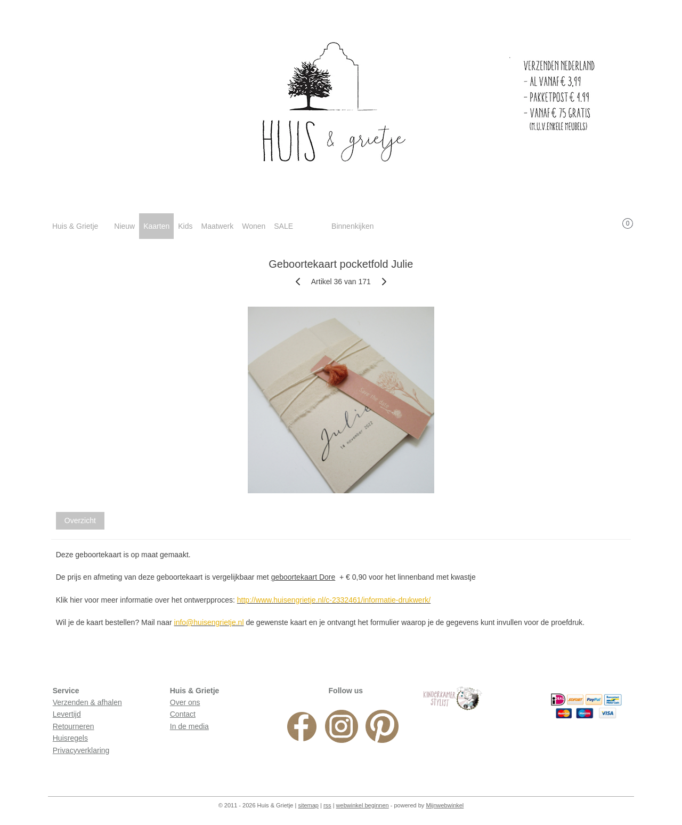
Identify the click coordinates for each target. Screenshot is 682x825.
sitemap (308, 805)
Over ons (185, 702)
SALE (283, 226)
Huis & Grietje (75, 226)
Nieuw (124, 226)
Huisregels (70, 738)
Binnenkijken (352, 226)
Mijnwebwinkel (445, 805)
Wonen (253, 226)
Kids (185, 226)
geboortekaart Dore (303, 577)
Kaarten (156, 226)
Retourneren (73, 726)
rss (327, 805)
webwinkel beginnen (362, 805)
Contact (183, 714)
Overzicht (80, 520)
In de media (189, 726)
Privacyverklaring (81, 750)
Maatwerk (217, 226)
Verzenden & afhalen (87, 702)
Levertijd (67, 714)
